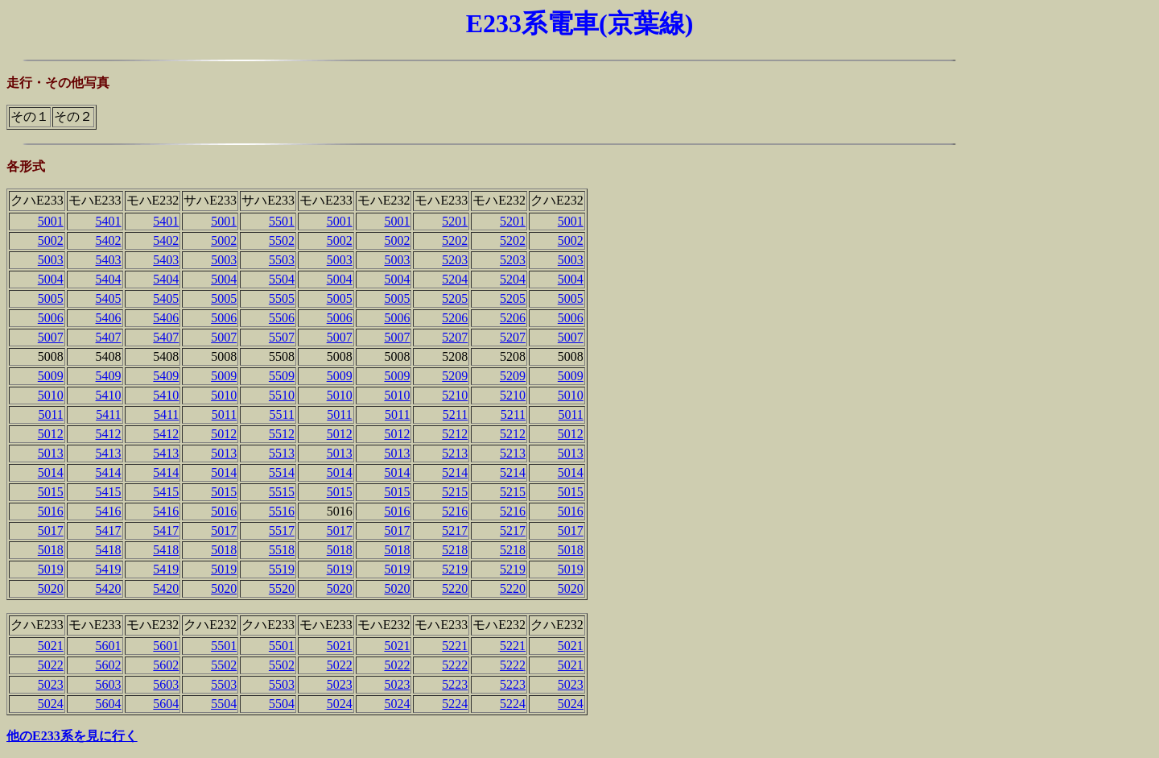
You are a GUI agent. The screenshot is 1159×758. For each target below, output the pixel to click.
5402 (109, 240)
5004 (51, 279)
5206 (455, 318)
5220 (455, 588)
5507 (282, 337)
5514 (282, 472)
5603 (109, 684)
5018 (51, 550)
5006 (51, 318)
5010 (51, 395)
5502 (282, 240)
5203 (455, 260)
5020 (51, 588)
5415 (109, 492)
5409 (109, 376)
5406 (109, 318)
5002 (51, 240)
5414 (109, 472)
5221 (455, 645)
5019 (51, 569)
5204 (455, 279)
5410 (109, 395)
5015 (51, 492)
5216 (455, 511)
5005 (51, 298)
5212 (455, 434)
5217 (455, 530)
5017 (51, 530)
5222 (455, 665)
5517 (282, 530)
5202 (455, 240)
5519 (282, 569)
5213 (455, 453)
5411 (108, 414)
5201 (455, 221)
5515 (282, 492)
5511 (282, 414)
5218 (455, 550)
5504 (282, 279)
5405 (109, 298)
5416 (109, 511)
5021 (51, 645)
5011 (50, 414)
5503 (282, 260)
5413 (109, 453)
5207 (455, 337)
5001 (51, 221)
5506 (282, 318)
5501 (282, 221)
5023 (51, 684)
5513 (282, 453)
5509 (282, 376)
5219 (455, 569)
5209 (455, 376)
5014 (51, 472)
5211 (455, 414)
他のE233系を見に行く (72, 736)
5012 (51, 434)
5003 (51, 260)
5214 (455, 472)
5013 (51, 453)
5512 (282, 434)
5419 (109, 569)
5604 (109, 703)
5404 (109, 279)
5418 (109, 550)
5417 (109, 530)
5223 (455, 684)
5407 (109, 337)
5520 (282, 588)
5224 (455, 703)
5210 (455, 395)
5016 (51, 511)
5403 (109, 260)
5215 (455, 492)
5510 (282, 395)
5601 (109, 645)
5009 (51, 376)
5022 (51, 665)
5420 (109, 588)
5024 (51, 703)
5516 (282, 511)
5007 (51, 337)
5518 (282, 550)
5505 (282, 298)
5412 (109, 434)
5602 (109, 665)
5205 (455, 298)
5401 (109, 221)
